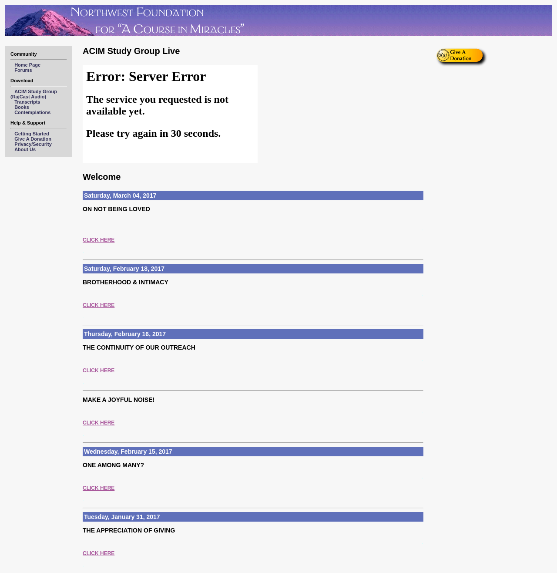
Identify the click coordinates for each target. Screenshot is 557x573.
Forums (23, 70)
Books (21, 107)
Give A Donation (32, 139)
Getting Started (31, 133)
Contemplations (32, 112)
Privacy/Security (33, 144)
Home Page (27, 64)
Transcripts (27, 101)
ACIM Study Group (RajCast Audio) (36, 94)
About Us (25, 149)
